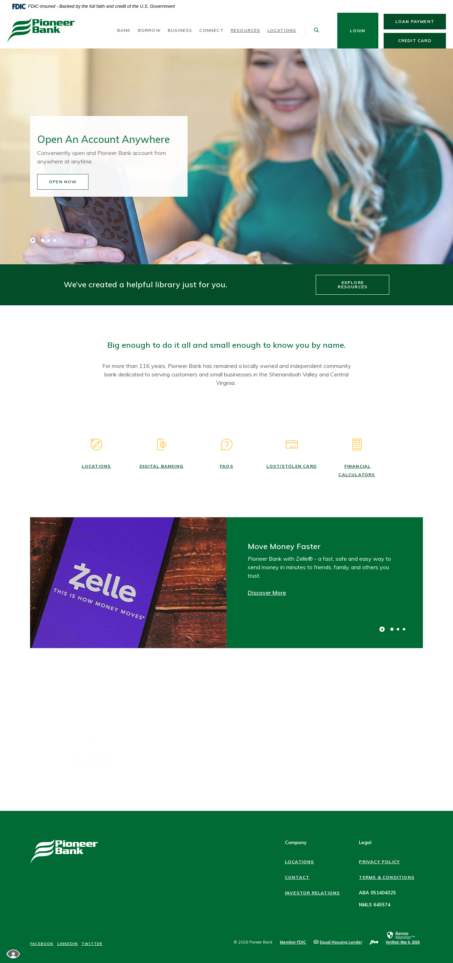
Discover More (267, 592)
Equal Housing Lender (341, 942)
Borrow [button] (149, 30)
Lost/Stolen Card (291, 466)
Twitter (91, 944)
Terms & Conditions (386, 877)
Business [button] (180, 30)
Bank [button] (124, 30)
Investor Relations (312, 892)
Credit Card (422, 40)
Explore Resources (352, 284)
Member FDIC (293, 942)
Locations (282, 30)
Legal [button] (365, 842)
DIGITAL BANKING (161, 466)
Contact (297, 877)
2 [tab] (48, 240)
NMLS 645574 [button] (374, 904)
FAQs (226, 466)
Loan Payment (420, 21)
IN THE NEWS (91, 752)
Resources (245, 30)
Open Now (77, 182)
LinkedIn (67, 944)
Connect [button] (211, 30)
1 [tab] (42, 240)
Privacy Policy (379, 861)
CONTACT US (361, 745)
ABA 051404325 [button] (377, 892)
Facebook (42, 944)
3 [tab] (54, 240)
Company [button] (295, 842)
